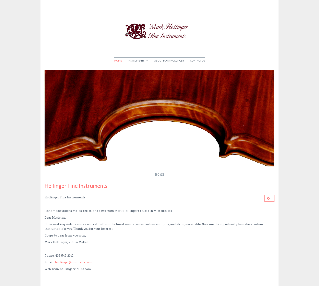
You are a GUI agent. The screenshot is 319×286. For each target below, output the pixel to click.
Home (118, 60)
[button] (269, 198)
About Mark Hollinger (169, 60)
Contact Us (197, 60)
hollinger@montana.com (73, 262)
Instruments (136, 60)
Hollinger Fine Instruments (76, 186)
